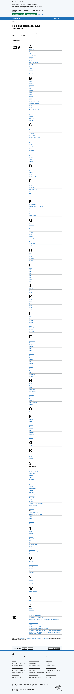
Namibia (31, 383)
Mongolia (31, 367)
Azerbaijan (31, 73)
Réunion (31, 453)
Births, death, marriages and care (19, 663)
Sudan (30, 516)
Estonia (30, 193)
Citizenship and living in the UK (18, 670)
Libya (30, 326)
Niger (30, 396)
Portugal (31, 438)
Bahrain (31, 83)
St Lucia (31, 507)
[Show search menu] (60, 18)
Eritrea (30, 191)
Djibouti (31, 172)
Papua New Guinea (33, 426)
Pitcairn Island (32, 434)
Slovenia (31, 486)
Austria (30, 71)
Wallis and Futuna (33, 591)
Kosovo (30, 305)
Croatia (30, 154)
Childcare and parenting (17, 668)
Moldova (31, 363)
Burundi (31, 120)
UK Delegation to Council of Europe (36, 617)
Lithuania (31, 329)
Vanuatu (31, 580)
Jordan (30, 292)
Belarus (31, 88)
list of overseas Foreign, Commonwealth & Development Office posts (34, 638)
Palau (30, 421)
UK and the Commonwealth (35, 615)
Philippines (31, 432)
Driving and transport (16, 677)
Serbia (30, 477)
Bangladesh (31, 85)
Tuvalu (30, 553)
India (30, 269)
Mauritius (31, 357)
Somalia (31, 490)
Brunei (30, 114)
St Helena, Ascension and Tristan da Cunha (38, 503)
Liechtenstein (32, 327)
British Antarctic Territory (34, 109)
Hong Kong (31, 258)
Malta (30, 350)
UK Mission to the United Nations (36, 626)
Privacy (16, 684)
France (30, 211)
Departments (49, 661)
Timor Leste (31, 538)
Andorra (31, 57)
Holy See (31, 254)
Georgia (31, 226)
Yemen (30, 600)
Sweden (31, 520)
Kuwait (30, 307)
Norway (31, 404)
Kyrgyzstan (31, 309)
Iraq (30, 275)
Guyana (30, 245)
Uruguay (31, 568)
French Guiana (32, 213)
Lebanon (31, 320)
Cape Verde (31, 133)
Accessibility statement (29, 684)
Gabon (30, 223)
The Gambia (31, 225)
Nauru (30, 385)
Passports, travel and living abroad (36, 672)
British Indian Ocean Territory (35, 111)
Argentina (31, 64)
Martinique (31, 354)
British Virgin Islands (33, 113)
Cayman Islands (32, 135)
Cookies (21, 684)
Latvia (30, 318)
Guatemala (31, 239)
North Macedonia (33, 402)
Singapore (31, 483)
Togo (30, 540)
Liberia (30, 324)
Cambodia (31, 127)
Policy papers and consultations (53, 670)
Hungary (31, 260)
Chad (30, 139)
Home (13, 21)
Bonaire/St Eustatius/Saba (35, 101)
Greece (30, 234)
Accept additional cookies (18, 14)
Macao (30, 339)
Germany (31, 228)
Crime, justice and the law (17, 672)
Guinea (30, 241)
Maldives (31, 346)
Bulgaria (31, 116)
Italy (30, 281)
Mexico (30, 361)
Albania (30, 51)
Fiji (29, 208)
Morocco (31, 372)
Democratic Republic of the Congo (36, 169)
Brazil (30, 107)
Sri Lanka (31, 501)
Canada (31, 131)
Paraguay (31, 428)
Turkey (30, 548)
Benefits (14, 661)
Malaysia (31, 344)
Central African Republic (34, 137)
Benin (30, 94)
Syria (30, 523)
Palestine (31, 423)
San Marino (31, 470)
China (30, 142)
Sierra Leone (32, 481)
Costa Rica (31, 150)
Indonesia (31, 271)
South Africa (31, 492)
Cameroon (31, 129)
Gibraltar (31, 232)
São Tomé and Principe (34, 471)
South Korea (31, 496)
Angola (30, 58)
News (47, 663)
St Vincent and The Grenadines (35, 514)
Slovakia (31, 484)
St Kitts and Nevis (33, 505)
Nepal (30, 387)
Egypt (30, 185)
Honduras (31, 256)
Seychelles (31, 479)
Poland (30, 436)
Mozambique (32, 374)
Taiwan (30, 531)
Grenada (31, 236)
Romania (31, 455)
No (31, 648)
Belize (30, 92)
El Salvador (31, 187)
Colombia (31, 144)
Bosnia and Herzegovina (34, 103)
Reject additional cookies (31, 14)
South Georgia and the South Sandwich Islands (39, 494)
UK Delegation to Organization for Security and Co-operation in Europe (44, 619)
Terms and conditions (43, 684)
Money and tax (32, 670)
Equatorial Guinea (33, 189)
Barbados (31, 86)
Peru (30, 430)
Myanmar (31, 376)
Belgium (31, 90)
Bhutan (30, 98)
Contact (36, 684)
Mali (30, 348)
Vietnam (31, 583)
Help (13, 684)
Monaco (31, 365)
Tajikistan (31, 533)
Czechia (31, 161)
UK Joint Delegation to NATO (35, 621)
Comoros (31, 146)
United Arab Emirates (33, 565)
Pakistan (31, 419)
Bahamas (31, 81)
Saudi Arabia (32, 473)
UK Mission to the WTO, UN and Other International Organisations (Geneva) (45, 630)
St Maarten (31, 509)
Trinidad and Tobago (33, 544)
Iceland (30, 268)
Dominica (31, 174)
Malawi (30, 342)
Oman (30, 411)
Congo (30, 148)
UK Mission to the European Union (36, 624)
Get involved (48, 677)
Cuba (30, 155)
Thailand (31, 537)
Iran (30, 273)
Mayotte (31, 359)
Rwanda (31, 458)
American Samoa (32, 55)
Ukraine (31, 563)
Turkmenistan (32, 550)
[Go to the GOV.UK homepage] (16, 18)
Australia (31, 70)
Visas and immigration (33, 675)
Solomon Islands (32, 488)
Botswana (31, 105)
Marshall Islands (32, 352)
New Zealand (32, 393)
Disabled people (15, 675)
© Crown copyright (58, 690)
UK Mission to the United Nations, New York (38, 628)
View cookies (40, 14)
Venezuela (31, 581)
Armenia (31, 66)
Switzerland (31, 522)
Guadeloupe (31, 238)
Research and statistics (51, 668)
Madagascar (32, 341)
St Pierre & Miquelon (33, 512)
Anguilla (31, 60)
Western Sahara (32, 593)
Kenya (30, 301)
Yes (25, 648)
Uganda (31, 561)
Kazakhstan (31, 299)
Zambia (30, 608)
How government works (51, 675)
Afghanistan (31, 49)
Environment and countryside (35, 665)
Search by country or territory (18, 35)
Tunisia (30, 546)
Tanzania (31, 535)
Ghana (30, 230)
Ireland (30, 277)
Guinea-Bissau (32, 243)
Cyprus (30, 159)
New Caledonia (32, 391)
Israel (30, 279)
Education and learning (34, 661)
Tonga (30, 542)
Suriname (31, 518)
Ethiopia (31, 197)
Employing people (33, 663)
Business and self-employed (18, 665)
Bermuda (31, 96)
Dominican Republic (33, 176)
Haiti (30, 253)
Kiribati (30, 303)
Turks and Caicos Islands (34, 551)
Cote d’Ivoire (32, 152)
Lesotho (31, 322)
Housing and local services (34, 668)
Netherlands (32, 389)
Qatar (30, 445)
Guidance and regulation (51, 665)
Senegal (31, 475)
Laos (30, 316)
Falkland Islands (32, 204)
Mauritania (31, 355)
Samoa (30, 468)
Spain (30, 499)
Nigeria (30, 398)
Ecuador (31, 183)
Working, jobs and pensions (35, 677)
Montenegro (31, 368)
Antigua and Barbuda (33, 62)
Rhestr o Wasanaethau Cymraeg (19, 685)
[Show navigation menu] (56, 18)
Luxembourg (31, 331)
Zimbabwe (31, 610)
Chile (30, 141)
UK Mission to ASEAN (33, 623)
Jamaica (31, 288)
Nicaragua (31, 395)
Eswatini (31, 195)
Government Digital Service (32, 685)
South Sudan (32, 497)
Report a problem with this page (54, 648)
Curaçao (31, 157)
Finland (30, 210)
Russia (30, 456)
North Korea (32, 400)
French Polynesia (32, 215)
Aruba (30, 68)
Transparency (49, 672)
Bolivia (30, 99)
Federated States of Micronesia (36, 206)
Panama (31, 425)
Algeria (30, 53)
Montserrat (31, 370)
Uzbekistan (31, 572)
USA (30, 570)
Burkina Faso (32, 118)
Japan (30, 290)
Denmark (31, 170)
